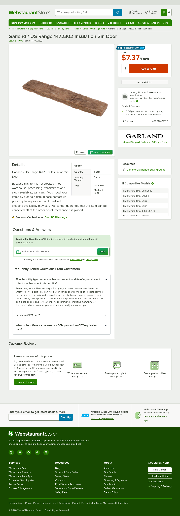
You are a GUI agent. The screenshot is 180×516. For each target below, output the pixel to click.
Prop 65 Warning (55, 217)
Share (80, 152)
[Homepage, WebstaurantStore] (29, 12)
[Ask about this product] (61, 251)
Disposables (114, 22)
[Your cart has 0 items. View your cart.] (166, 12)
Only (124, 52)
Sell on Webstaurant (114, 488)
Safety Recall (61, 492)
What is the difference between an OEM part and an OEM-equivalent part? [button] (56, 327)
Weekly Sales (62, 476)
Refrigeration (45, 22)
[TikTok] (37, 452)
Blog (57, 468)
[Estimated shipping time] (136, 100)
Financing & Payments (115, 480)
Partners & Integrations (20, 488)
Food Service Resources (68, 484)
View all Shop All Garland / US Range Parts (145, 142)
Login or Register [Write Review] (26, 382)
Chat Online (155, 481)
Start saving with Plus (102, 418)
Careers (108, 476)
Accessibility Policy (68, 503)
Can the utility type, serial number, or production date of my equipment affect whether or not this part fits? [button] (58, 281)
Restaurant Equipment (23, 22)
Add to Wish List (144, 82)
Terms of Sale (15, 503)
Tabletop (99, 22)
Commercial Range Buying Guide (147, 169)
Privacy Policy (92, 259)
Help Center (159, 469)
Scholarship (110, 484)
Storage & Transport (148, 22)
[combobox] (84, 12)
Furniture (129, 22)
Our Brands (110, 472)
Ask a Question (100, 152)
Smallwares (62, 22)
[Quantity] (125, 68)
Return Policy (111, 492)
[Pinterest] (46, 452)
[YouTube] (20, 452)
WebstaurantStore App (20, 476)
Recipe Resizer (16, 484)
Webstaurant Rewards (20, 472)
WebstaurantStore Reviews (69, 488)
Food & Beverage (82, 22)
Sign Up (65, 417)
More (166, 22)
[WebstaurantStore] (50, 433)
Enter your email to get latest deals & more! (37, 412)
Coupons (60, 480)
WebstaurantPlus (17, 468)
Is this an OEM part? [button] (28, 315)
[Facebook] (28, 452)
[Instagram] (11, 452)
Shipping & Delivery (160, 486)
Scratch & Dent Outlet (66, 472)
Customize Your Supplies (21, 480)
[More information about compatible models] (152, 184)
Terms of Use (76, 259)
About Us (109, 468)
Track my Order (160, 476)
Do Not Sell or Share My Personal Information (104, 503)
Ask (102, 251)
